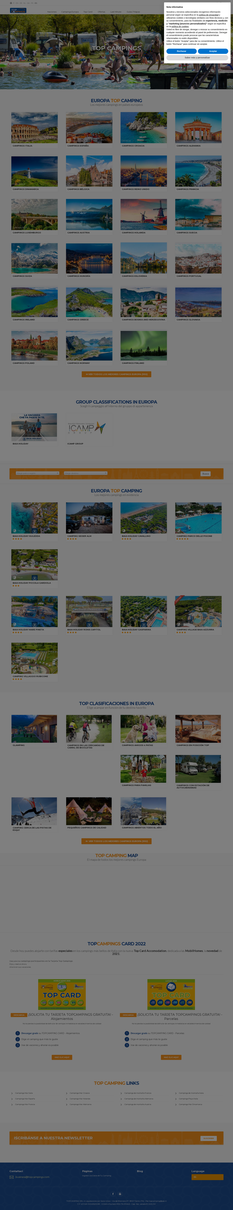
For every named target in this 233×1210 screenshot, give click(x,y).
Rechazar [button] (181, 51)
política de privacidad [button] (209, 15)
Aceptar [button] (213, 51)
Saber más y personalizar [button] (197, 57)
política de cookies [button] (180, 26)
